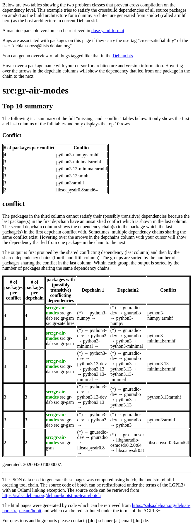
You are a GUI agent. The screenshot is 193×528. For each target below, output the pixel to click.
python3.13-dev (92, 363)
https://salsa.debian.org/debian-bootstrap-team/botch (51, 495)
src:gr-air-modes (35, 90)
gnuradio (132, 312)
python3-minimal (88, 343)
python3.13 (93, 368)
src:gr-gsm (64, 318)
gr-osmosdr (133, 434)
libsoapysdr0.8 (91, 447)
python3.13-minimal (91, 377)
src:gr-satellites (60, 323)
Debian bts (123, 55)
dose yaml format (107, 30)
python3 (98, 335)
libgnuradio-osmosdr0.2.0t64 (126, 442)
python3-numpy (121, 321)
